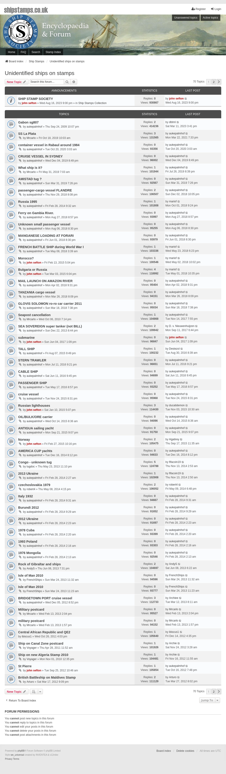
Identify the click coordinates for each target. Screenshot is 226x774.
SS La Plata (27, 133)
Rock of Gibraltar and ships (39, 564)
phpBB (21, 751)
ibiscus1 (27, 636)
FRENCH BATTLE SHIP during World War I (51, 247)
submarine (26, 337)
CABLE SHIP (28, 371)
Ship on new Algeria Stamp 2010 (43, 655)
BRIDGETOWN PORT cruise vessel (45, 598)
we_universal (17, 755)
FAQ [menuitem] (23, 52)
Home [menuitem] (11, 52)
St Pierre (25, 666)
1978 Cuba (26, 530)
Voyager (32, 647)
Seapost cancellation (34, 315)
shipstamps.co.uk (26, 9)
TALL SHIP (26, 349)
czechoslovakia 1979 (34, 485)
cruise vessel (28, 394)
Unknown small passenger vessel (44, 224)
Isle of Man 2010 (30, 575)
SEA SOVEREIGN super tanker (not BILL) (50, 326)
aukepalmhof (34, 126)
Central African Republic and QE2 (44, 632)
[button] (219, 82)
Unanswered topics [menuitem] (185, 17)
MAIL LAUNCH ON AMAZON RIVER (45, 281)
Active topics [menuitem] (210, 17)
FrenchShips (34, 579)
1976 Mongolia (29, 553)
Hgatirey (174, 439)
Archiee (173, 598)
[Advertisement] (166, 36)
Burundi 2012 (28, 507)
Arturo (30, 681)
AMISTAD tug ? (30, 179)
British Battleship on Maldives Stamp (47, 677)
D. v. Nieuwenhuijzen (181, 326)
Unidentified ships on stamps (39, 73)
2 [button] (213, 82)
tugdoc (31, 466)
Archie (173, 643)
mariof (173, 201)
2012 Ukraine (28, 519)
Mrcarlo (31, 138)
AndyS (30, 568)
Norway (24, 439)
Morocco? (26, 258)
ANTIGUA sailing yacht (36, 428)
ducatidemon (177, 405)
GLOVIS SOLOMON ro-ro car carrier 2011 (50, 303)
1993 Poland (27, 541)
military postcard (31, 621)
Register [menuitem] (199, 9)
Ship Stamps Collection (92, 103)
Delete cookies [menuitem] (185, 750)
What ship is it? (30, 167)
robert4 (31, 489)
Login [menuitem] (216, 9)
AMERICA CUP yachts (35, 451)
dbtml (172, 122)
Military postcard (31, 609)
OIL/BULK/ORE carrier (35, 417)
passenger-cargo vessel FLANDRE (45, 190)
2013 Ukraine (28, 473)
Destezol (174, 348)
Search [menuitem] (36, 52)
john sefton (29, 103)
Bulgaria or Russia (32, 269)
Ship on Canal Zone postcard (40, 643)
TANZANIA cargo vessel (36, 292)
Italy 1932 (25, 496)
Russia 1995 (27, 201)
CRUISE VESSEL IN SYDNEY (40, 156)
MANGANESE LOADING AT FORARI (46, 235)
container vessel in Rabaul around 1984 (48, 145)
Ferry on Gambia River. (36, 213)
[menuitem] (8, 759)
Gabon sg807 (28, 122)
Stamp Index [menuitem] (53, 52)
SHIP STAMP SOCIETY (35, 99)
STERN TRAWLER (32, 360)
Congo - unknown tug (35, 462)
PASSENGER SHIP (32, 383)
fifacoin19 (175, 462)
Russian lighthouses (34, 405)
